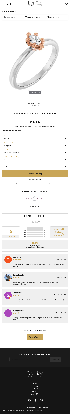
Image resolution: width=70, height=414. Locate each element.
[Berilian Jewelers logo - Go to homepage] (35, 3)
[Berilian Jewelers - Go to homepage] (35, 374)
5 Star (24, 228)
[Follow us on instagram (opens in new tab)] (41, 400)
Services (35, 391)
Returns (51, 184)
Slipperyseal (18, 293)
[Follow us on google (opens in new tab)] (29, 400)
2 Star (24, 234)
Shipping (18, 184)
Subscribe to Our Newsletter (35, 354)
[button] (66, 3)
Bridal (35, 384)
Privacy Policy (23, 403)
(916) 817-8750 (35, 105)
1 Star (24, 236)
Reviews (35, 222)
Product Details (35, 216)
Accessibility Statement (44, 403)
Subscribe (55, 359)
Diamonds (35, 386)
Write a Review (35, 337)
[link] (7, 3)
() (44, 228)
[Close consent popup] (41, 410)
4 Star (24, 230)
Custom (35, 389)
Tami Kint (17, 257)
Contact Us (35, 394)
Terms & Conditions (32, 403)
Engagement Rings (10, 11)
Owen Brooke (18, 275)
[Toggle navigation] (2, 3)
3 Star (24, 232)
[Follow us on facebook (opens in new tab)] (35, 400)
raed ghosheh (19, 310)
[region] (35, 63)
